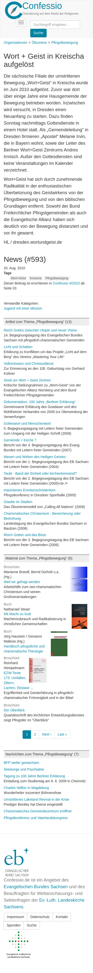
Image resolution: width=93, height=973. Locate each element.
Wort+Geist (18, 278)
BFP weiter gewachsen (21, 763)
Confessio (42, 6)
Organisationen (15, 43)
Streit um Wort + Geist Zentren (27, 380)
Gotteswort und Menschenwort (27, 423)
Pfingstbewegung (64, 43)
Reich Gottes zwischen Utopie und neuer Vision (40, 330)
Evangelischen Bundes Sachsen (36, 886)
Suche (32, 925)
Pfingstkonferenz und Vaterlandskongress (36, 818)
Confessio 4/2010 (67, 283)
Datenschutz (40, 917)
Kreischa (35, 278)
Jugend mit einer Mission (23, 308)
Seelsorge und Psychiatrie (24, 769)
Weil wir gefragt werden (22, 582)
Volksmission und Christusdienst (29, 364)
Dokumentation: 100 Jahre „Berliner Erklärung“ (39, 402)
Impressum (15, 917)
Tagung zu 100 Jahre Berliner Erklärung (34, 776)
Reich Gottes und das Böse (25, 535)
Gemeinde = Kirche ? (20, 440)
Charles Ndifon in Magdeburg (26, 788)
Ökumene (39, 43)
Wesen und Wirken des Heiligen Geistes (35, 457)
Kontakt (61, 917)
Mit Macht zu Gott (17, 614)
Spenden (14, 925)
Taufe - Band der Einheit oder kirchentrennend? (40, 473)
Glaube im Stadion (18, 502)
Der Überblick (14, 710)
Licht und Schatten (18, 347)
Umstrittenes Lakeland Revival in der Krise (36, 799)
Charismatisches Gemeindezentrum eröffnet (38, 811)
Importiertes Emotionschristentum (30, 490)
